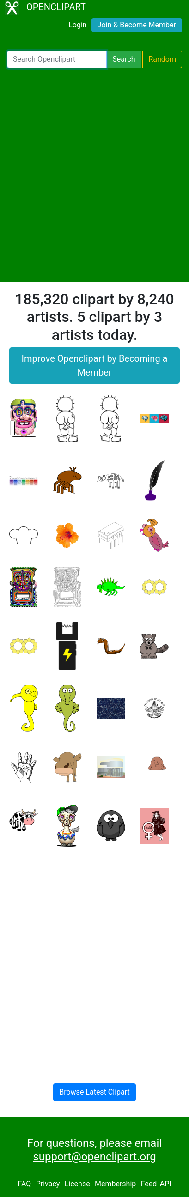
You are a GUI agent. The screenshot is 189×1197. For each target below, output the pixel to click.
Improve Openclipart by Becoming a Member (95, 365)
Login (77, 24)
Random (162, 59)
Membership (115, 1183)
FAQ (24, 1183)
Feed (149, 1183)
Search (123, 59)
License (77, 1183)
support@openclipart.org (94, 1156)
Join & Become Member (137, 24)
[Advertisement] (94, 175)
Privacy (48, 1183)
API (165, 1183)
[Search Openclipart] (57, 59)
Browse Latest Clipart (94, 1092)
